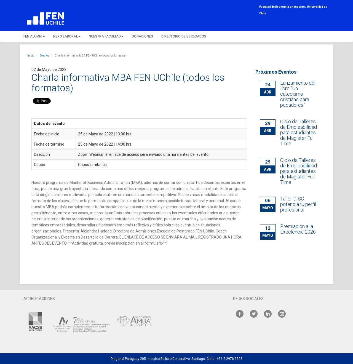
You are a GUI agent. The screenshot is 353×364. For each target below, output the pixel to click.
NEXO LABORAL (67, 36)
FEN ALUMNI (34, 36)
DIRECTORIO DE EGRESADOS (183, 36)
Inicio (30, 55)
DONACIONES (142, 36)
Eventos (44, 55)
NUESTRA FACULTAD (106, 36)
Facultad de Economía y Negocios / (283, 6)
